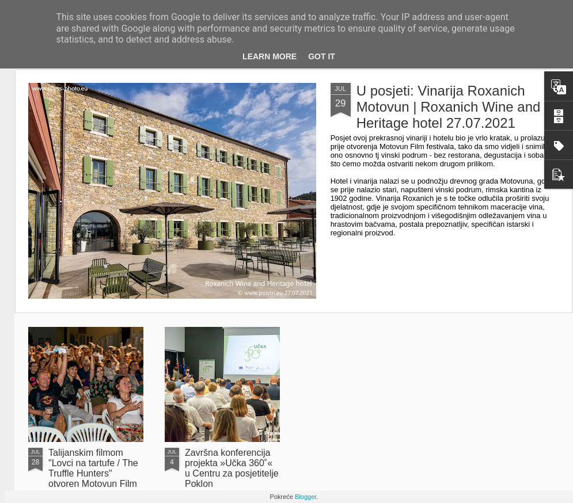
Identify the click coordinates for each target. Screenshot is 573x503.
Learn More (269, 56)
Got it (321, 56)
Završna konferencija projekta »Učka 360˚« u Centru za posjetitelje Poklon (232, 468)
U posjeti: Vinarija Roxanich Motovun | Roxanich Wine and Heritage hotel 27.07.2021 (448, 107)
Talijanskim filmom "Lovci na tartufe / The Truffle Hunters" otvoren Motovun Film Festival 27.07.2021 (93, 473)
